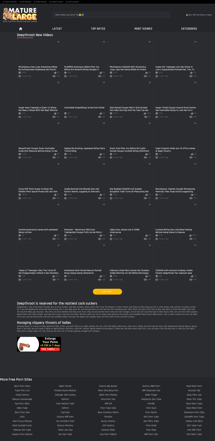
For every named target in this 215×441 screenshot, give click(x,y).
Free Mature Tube (65, 403)
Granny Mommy (11, 2)
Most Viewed (143, 29)
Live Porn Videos (108, 434)
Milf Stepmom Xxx (151, 390)
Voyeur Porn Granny (22, 434)
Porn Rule (151, 430)
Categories (189, 29)
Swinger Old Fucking (65, 394)
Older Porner (65, 386)
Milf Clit (108, 403)
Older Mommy (41, 2)
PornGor (108, 416)
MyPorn (65, 399)
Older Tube (22, 408)
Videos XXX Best (194, 421)
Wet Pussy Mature (22, 421)
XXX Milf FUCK (194, 430)
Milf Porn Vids (151, 434)
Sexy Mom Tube (194, 403)
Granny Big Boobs (108, 386)
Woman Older (108, 430)
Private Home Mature (65, 390)
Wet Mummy (26, 2)
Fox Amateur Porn (65, 421)
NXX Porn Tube (151, 416)
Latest (57, 29)
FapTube (65, 412)
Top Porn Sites (22, 403)
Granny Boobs (73, 2)
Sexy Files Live (194, 394)
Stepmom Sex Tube (151, 399)
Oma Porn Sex (108, 399)
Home (20, 29)
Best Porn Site (22, 412)
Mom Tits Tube (194, 399)
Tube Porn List (22, 390)
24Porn (65, 408)
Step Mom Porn (194, 408)
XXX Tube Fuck (194, 425)
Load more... (107, 291)
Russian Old (194, 390)
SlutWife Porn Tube (194, 416)
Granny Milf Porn (65, 416)
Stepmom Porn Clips (194, 412)
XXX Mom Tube (194, 434)
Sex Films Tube (151, 421)
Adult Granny (22, 394)
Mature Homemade (22, 399)
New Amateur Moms (108, 412)
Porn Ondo (151, 425)
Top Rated (98, 29)
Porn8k (151, 403)
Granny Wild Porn (151, 386)
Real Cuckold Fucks (22, 425)
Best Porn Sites (22, 386)
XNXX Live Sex (65, 430)
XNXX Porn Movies (108, 394)
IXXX (22, 416)
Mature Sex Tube (22, 430)
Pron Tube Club (108, 408)
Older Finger (151, 394)
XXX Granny (108, 425)
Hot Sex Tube (65, 434)
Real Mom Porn (194, 386)
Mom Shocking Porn (108, 390)
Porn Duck (151, 408)
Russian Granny (57, 2)
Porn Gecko (151, 412)
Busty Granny (108, 421)
